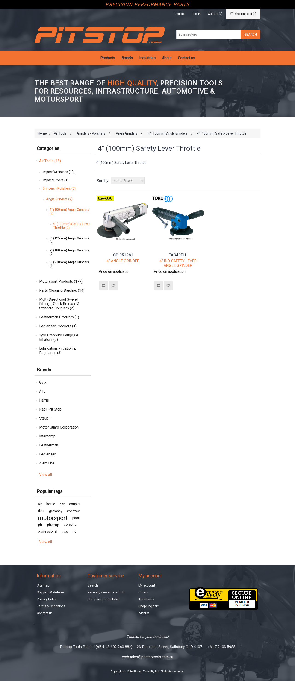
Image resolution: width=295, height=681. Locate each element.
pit (40, 524)
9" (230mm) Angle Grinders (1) (69, 264)
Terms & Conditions (51, 606)
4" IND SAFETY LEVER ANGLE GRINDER (178, 263)
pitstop (53, 524)
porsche (70, 525)
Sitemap (43, 585)
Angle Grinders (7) (59, 199)
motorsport (53, 517)
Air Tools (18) (50, 161)
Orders (143, 592)
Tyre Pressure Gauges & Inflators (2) (58, 337)
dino (41, 511)
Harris (44, 400)
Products (107, 58)
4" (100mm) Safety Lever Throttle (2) (71, 225)
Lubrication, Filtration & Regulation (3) (57, 350)
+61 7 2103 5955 (221, 647)
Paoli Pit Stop (50, 409)
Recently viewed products (106, 592)
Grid (248, 180)
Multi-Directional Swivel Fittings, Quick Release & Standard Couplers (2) (59, 303)
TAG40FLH (178, 255)
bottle (50, 504)
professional (47, 532)
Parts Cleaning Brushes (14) (61, 290)
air (40, 504)
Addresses (146, 599)
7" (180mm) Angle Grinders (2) (69, 252)
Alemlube (46, 463)
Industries (147, 58)
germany (55, 511)
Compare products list (104, 599)
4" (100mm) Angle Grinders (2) (69, 211)
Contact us (186, 58)
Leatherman (48, 445)
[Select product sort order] (128, 180)
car (62, 504)
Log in (197, 13)
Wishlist (143, 613)
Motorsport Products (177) (61, 281)
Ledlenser (47, 454)
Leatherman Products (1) (59, 317)
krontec (73, 511)
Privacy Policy (47, 599)
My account (146, 585)
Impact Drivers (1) (55, 180)
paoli (76, 518)
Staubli (44, 418)
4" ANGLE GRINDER (122, 260)
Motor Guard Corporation (59, 427)
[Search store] (208, 34)
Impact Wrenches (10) (59, 172)
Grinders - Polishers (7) (59, 188)
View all (45, 474)
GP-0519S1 (123, 255)
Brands (127, 58)
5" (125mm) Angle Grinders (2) (69, 240)
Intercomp (47, 436)
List (256, 180)
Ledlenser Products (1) (58, 326)
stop (65, 532)
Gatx (42, 382)
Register (180, 13)
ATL (42, 391)
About (166, 58)
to (75, 532)
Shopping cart (148, 606)
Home (42, 133)
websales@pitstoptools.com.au (147, 657)
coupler (74, 504)
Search (93, 585)
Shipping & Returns (51, 592)
